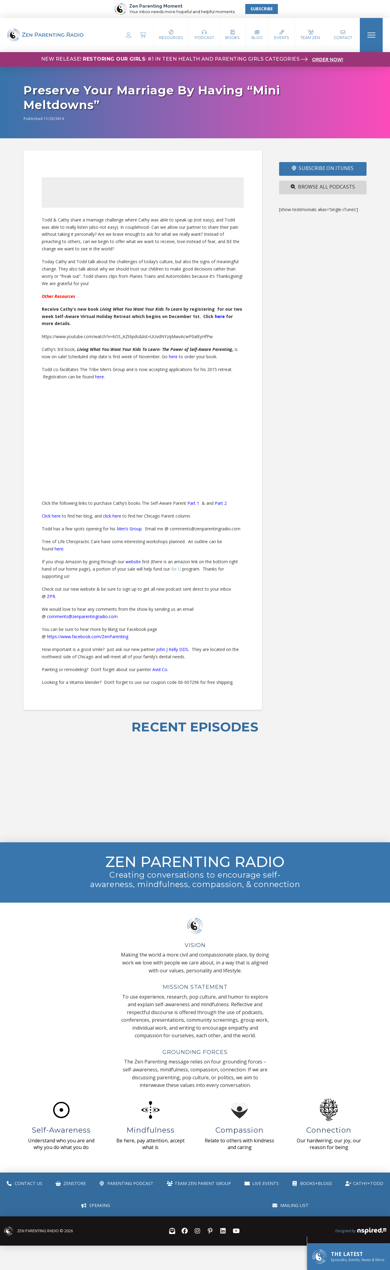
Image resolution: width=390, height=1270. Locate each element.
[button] (204, 35)
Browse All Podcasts (323, 186)
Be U (176, 569)
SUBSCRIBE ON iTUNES (322, 168)
